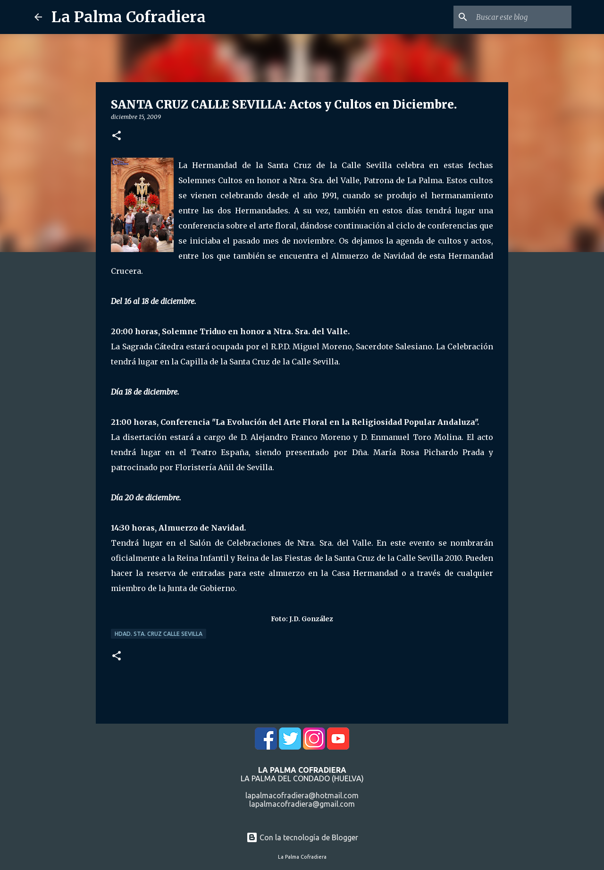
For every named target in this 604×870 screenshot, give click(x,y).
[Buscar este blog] (521, 17)
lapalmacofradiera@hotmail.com (302, 795)
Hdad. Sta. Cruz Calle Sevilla (158, 634)
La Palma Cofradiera (128, 17)
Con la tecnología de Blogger (302, 837)
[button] (116, 136)
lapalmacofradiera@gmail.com (302, 804)
